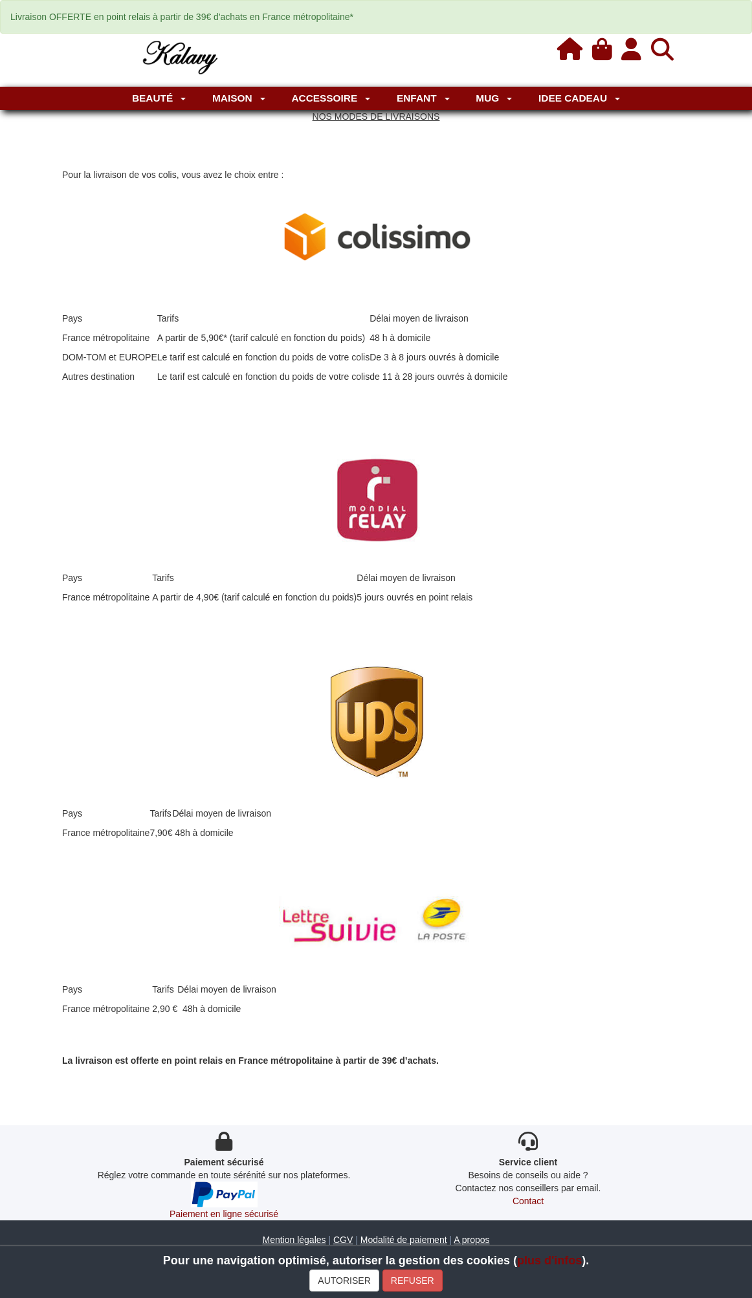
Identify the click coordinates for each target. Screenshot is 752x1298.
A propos (471, 1240)
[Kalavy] (179, 56)
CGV (343, 1240)
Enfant (423, 98)
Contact (528, 1201)
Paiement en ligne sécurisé (224, 1214)
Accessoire (330, 98)
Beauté (159, 98)
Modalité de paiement (403, 1240)
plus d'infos (549, 1260)
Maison (238, 98)
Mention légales (294, 1240)
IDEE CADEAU (579, 98)
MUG (494, 98)
